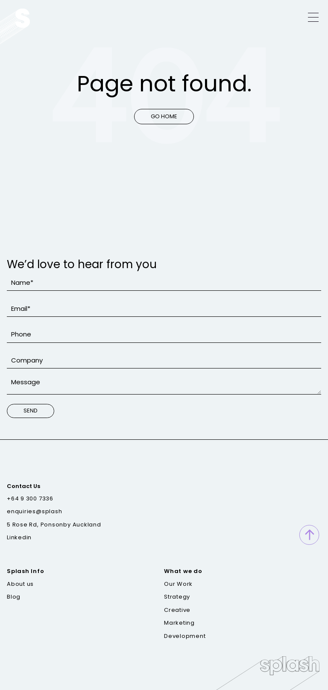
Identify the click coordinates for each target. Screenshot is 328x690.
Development (185, 636)
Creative (177, 610)
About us (20, 584)
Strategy (177, 597)
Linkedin (19, 537)
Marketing (179, 623)
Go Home (164, 116)
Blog (13, 597)
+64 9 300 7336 (30, 499)
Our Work (178, 584)
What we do (183, 571)
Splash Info (25, 571)
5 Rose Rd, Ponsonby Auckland (54, 525)
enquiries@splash (34, 511)
